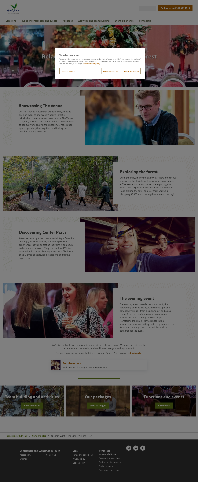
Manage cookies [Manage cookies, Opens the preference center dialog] (68, 71)
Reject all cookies (110, 71)
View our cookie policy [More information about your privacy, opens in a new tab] (91, 64)
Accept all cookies (131, 71)
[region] (100, 63)
